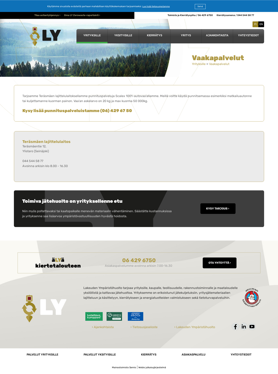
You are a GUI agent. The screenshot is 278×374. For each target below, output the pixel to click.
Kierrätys (154, 35)
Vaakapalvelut (219, 64)
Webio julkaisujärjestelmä (152, 367)
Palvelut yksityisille (100, 354)
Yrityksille (92, 35)
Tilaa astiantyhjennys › (47, 15)
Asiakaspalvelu (193, 354)
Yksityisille (123, 35)
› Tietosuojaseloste (144, 327)
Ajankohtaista (217, 35)
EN (261, 24)
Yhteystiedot (248, 35)
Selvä (200, 6)
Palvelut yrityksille (42, 354)
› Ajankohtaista (103, 327)
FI (255, 24)
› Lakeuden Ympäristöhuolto (194, 327)
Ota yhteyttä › (219, 262)
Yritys (186, 35)
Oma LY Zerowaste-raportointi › (82, 15)
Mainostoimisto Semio (124, 367)
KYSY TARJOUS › (218, 208)
